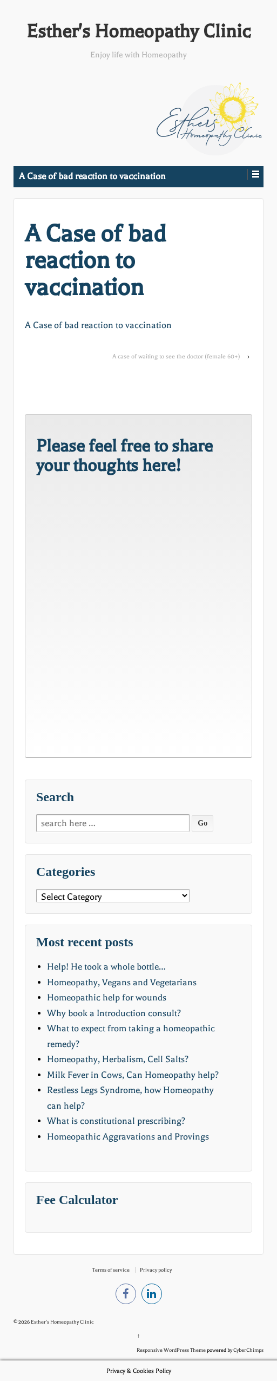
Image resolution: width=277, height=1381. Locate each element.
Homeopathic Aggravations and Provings (128, 1136)
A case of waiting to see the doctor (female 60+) (176, 356)
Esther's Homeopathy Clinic (138, 31)
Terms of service (111, 1270)
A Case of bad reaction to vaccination (98, 325)
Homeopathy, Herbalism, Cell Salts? (117, 1059)
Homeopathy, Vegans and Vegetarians (122, 982)
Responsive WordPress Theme (171, 1350)
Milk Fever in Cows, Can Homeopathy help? (133, 1075)
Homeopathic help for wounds (106, 997)
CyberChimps (248, 1350)
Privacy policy (156, 1270)
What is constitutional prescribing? (116, 1121)
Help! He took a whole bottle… (106, 966)
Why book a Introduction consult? (114, 1013)
